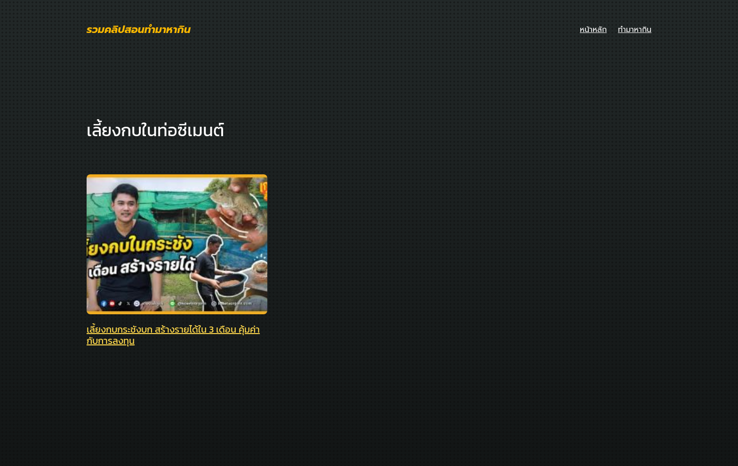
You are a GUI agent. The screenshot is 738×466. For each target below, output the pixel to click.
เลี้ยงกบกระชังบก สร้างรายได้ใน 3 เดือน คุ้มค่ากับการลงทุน (173, 335)
